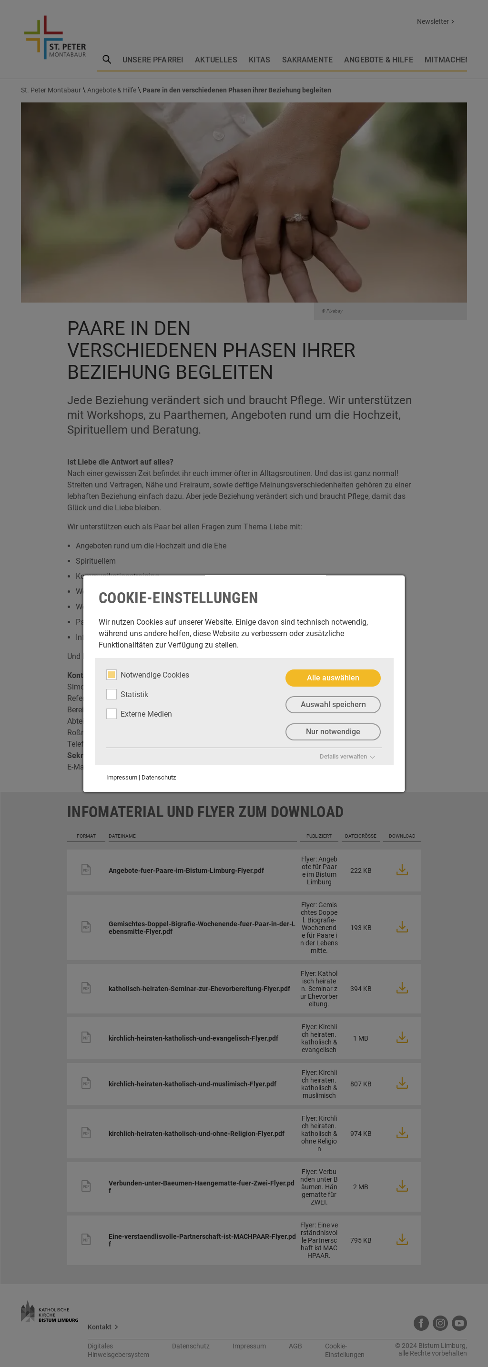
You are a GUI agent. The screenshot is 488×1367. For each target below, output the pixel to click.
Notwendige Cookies (147, 674)
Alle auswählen (333, 677)
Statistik (127, 694)
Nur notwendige (333, 732)
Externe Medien (139, 714)
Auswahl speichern (333, 704)
